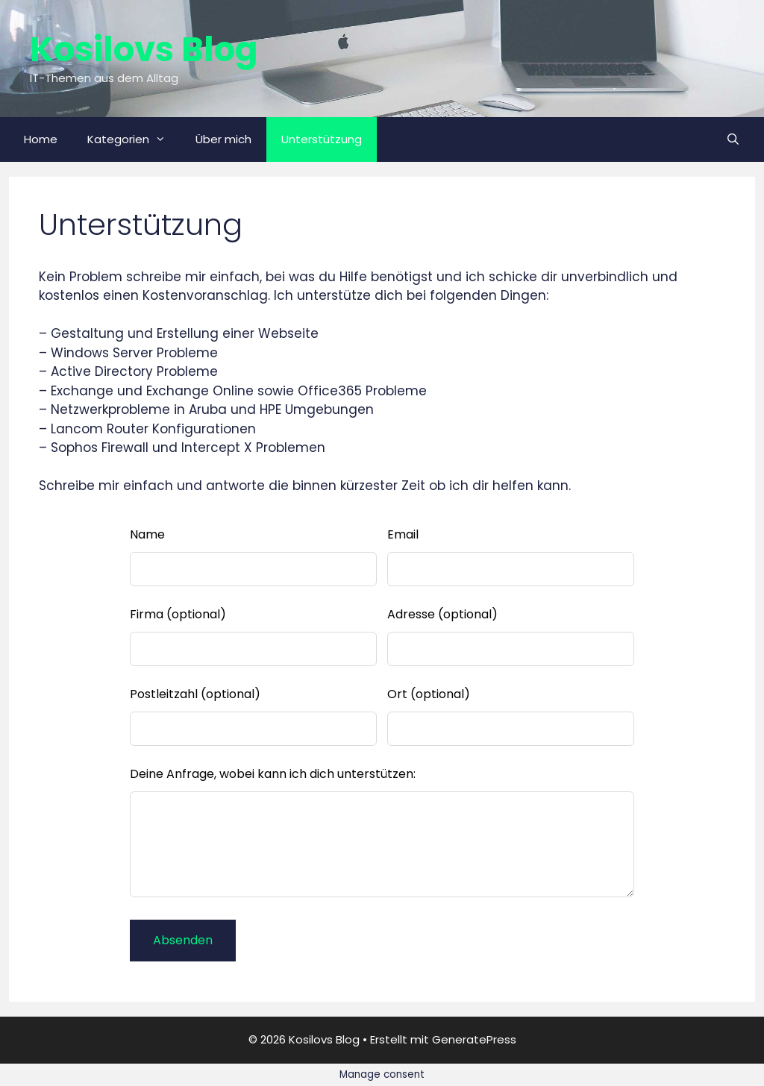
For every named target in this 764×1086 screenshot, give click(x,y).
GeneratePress (474, 1039)
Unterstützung (321, 139)
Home (40, 139)
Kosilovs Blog (144, 49)
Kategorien (134, 139)
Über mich (223, 139)
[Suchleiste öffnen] (733, 139)
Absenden (183, 940)
